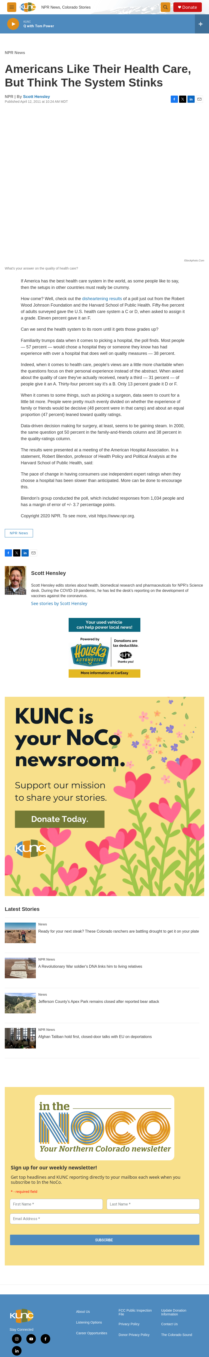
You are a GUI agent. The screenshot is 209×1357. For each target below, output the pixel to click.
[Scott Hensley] (15, 580)
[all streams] (202, 23)
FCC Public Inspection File (135, 1312)
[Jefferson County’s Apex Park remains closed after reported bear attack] (20, 1003)
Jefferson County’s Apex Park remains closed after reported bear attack (98, 1002)
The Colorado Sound (176, 1335)
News (42, 924)
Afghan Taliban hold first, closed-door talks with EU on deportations (95, 1037)
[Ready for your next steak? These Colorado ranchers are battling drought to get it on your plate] (20, 933)
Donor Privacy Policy (134, 1335)
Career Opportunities (91, 1333)
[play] (13, 24)
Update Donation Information (173, 1312)
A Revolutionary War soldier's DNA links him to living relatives (90, 966)
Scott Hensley (36, 96)
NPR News (15, 52)
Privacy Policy (129, 1324)
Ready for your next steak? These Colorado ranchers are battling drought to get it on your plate (118, 931)
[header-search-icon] (165, 7)
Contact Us (169, 1324)
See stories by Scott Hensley (59, 603)
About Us (83, 1312)
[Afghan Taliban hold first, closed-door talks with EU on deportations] (20, 1038)
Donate (189, 7)
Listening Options (89, 1322)
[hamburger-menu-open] (11, 7)
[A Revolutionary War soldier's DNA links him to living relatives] (20, 968)
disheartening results (102, 298)
